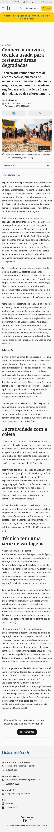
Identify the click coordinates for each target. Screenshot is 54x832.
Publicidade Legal (46, 2)
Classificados (16, 2)
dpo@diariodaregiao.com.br (16, 793)
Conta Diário (32, 8)
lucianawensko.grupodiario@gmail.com (21, 779)
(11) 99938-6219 (10, 784)
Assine (46, 8)
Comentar (27, 732)
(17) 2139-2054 (10, 770)
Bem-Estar (5, 2)
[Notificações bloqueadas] (20, 8)
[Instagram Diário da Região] (29, 820)
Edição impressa (30, 2)
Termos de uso (10, 807)
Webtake (7, 803)
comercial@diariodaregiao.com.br (18, 765)
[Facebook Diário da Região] (25, 820)
